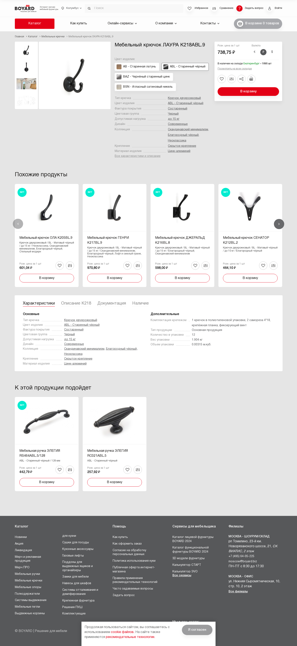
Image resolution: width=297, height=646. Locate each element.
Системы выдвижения (30, 600)
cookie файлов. (122, 632)
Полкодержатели (27, 594)
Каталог (34, 23)
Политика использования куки (134, 561)
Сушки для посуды (75, 542)
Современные (178, 124)
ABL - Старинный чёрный (185, 103)
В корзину (248, 91)
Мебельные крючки (28, 580)
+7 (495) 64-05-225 (241, 556)
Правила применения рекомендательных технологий (135, 580)
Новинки (21, 537)
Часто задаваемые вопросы (133, 588)
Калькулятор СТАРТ (186, 565)
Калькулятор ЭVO (185, 571)
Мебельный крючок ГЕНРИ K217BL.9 (108, 240)
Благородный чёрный (183, 135)
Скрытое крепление (182, 146)
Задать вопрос (124, 595)
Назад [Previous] (18, 224)
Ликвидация (23, 550)
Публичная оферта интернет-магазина (134, 569)
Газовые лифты (73, 555)
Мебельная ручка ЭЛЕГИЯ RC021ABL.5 (107, 453)
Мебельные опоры (28, 587)
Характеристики (39, 303)
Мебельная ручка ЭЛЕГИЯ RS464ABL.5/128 (39, 453)
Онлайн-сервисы (122, 23)
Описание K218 (76, 303)
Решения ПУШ (72, 607)
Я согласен (197, 629)
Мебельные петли (27, 607)
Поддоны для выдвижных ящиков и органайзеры (77, 566)
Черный (173, 114)
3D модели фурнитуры (188, 558)
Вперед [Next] (279, 224)
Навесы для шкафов (76, 583)
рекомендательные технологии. (130, 637)
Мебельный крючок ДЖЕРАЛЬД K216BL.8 (180, 240)
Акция (19, 543)
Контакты (209, 23)
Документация (111, 303)
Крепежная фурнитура (78, 600)
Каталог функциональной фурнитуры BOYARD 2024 (190, 549)
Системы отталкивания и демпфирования (80, 592)
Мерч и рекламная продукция (28, 559)
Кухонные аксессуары (77, 549)
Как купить (78, 23)
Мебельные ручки (27, 574)
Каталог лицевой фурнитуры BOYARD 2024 (192, 539)
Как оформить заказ (127, 543)
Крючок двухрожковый (184, 98)
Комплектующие (74, 613)
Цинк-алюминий (179, 151)
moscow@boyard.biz (243, 561)
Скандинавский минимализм (188, 129)
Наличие (140, 303)
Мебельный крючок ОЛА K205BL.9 (45, 238)
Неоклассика (177, 140)
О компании (166, 23)
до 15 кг (173, 119)
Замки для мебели (75, 576)
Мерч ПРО (22, 567)
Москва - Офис (241, 576)
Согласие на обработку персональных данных (129, 552)
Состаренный (177, 108)
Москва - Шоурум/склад (249, 536)
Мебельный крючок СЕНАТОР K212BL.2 (246, 240)
